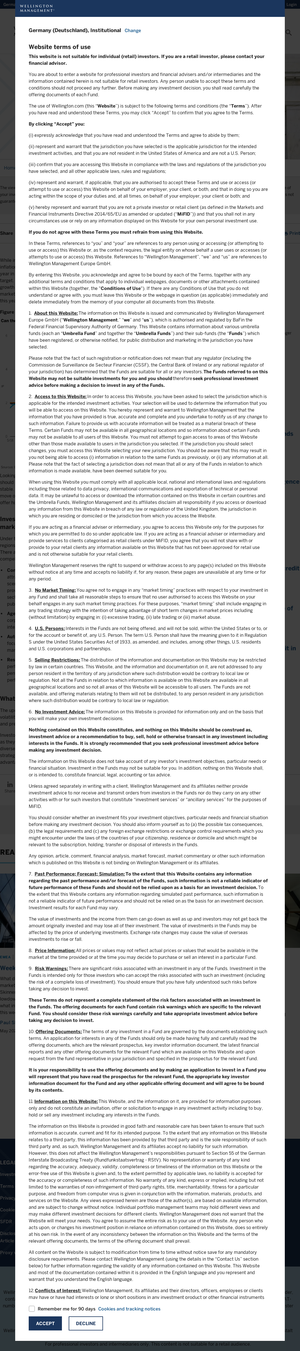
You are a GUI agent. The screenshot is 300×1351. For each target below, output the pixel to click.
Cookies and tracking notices (129, 1309)
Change (133, 30)
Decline (86, 1323)
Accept (45, 1323)
